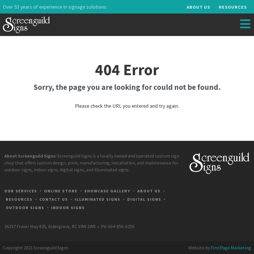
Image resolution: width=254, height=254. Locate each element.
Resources (233, 7)
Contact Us (53, 199)
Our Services (20, 191)
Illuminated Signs (97, 199)
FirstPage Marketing (231, 248)
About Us (198, 7)
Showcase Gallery (107, 191)
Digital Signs (144, 199)
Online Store (60, 191)
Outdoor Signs (25, 207)
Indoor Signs (68, 207)
